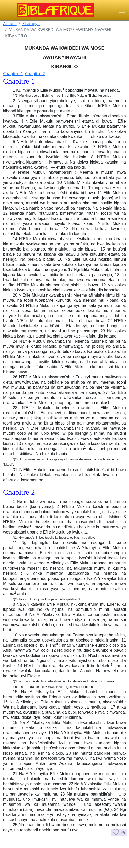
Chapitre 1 (13, 74)
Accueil (10, 23)
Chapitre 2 (35, 74)
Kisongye (31, 23)
